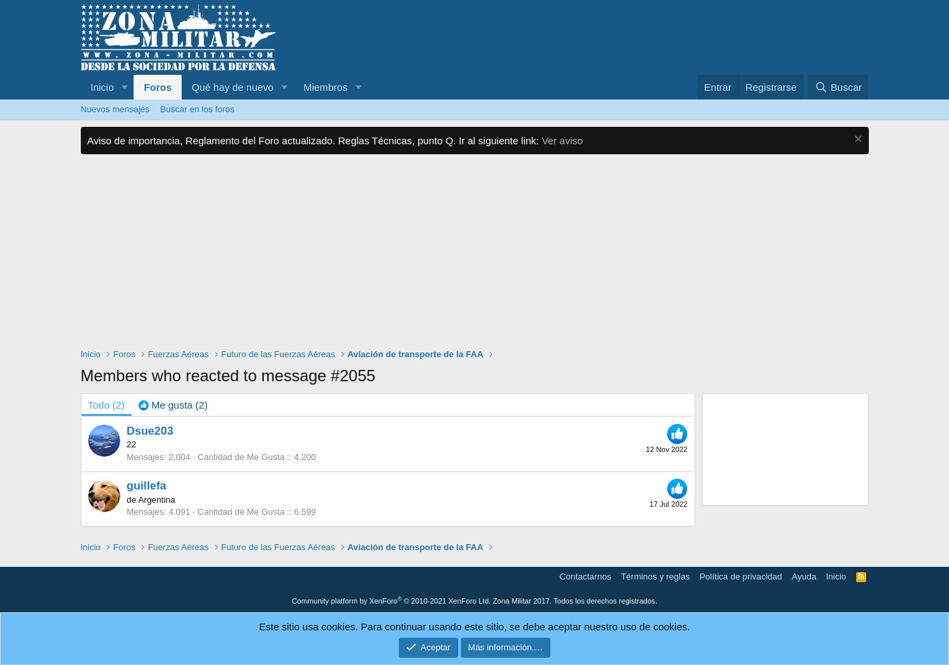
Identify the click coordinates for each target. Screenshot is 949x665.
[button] (124, 87)
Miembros (326, 87)
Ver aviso (562, 140)
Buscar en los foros (197, 109)
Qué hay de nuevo (233, 87)
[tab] (173, 405)
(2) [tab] (106, 405)
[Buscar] (838, 87)
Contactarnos (585, 577)
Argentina (157, 500)
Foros (158, 87)
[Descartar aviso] (856, 141)
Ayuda (804, 577)
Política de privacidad (740, 577)
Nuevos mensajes (115, 109)
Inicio (102, 87)
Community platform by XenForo (391, 601)
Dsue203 (150, 431)
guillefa (147, 485)
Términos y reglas (655, 577)
